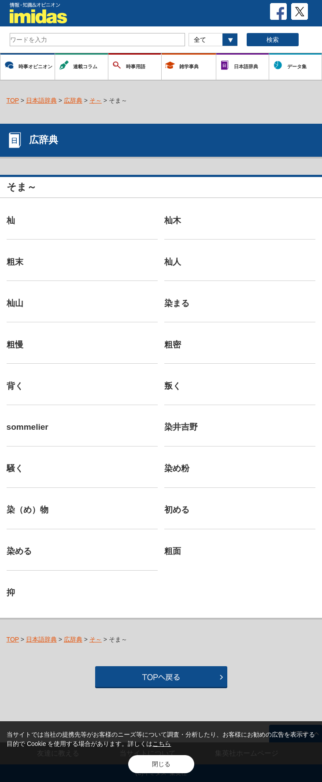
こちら (161, 743)
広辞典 (73, 100)
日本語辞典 (41, 100)
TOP (13, 100)
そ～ (95, 100)
